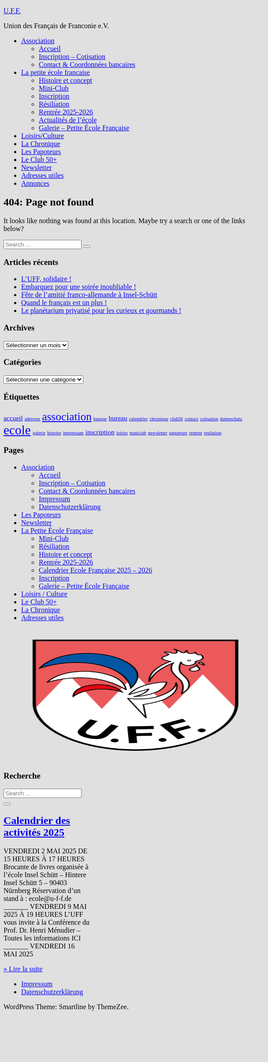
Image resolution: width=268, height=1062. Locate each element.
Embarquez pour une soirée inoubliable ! (78, 286)
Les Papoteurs (41, 151)
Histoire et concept (65, 80)
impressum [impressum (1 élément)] (73, 432)
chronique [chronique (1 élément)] (158, 418)
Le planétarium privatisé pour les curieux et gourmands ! (101, 310)
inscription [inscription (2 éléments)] (100, 432)
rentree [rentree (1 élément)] (195, 432)
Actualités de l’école (68, 120)
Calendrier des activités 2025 (37, 826)
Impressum (54, 499)
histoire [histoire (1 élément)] (54, 432)
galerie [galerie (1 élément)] (39, 432)
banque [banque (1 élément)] (100, 418)
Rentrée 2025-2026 (66, 112)
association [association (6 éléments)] (67, 416)
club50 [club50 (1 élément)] (176, 418)
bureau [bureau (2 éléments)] (118, 418)
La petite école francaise (55, 72)
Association (38, 40)
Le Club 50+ (39, 159)
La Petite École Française (57, 530)
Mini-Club (54, 88)
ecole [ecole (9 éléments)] (17, 430)
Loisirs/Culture (42, 136)
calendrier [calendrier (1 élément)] (138, 418)
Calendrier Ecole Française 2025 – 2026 (95, 570)
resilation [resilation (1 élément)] (213, 432)
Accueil (50, 48)
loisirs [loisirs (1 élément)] (122, 432)
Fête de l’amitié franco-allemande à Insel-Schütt (89, 294)
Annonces (35, 183)
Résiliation (54, 104)
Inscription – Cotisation (72, 56)
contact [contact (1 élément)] (191, 418)
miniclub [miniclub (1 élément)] (138, 432)
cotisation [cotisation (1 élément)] (209, 418)
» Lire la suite (23, 969)
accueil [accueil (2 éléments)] (13, 418)
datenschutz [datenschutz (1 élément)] (231, 418)
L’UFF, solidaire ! (46, 279)
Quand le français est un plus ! (64, 302)
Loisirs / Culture (44, 594)
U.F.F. (12, 11)
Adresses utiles (42, 175)
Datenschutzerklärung (69, 507)
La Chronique (40, 143)
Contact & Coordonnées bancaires (87, 64)
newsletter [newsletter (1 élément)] (158, 432)
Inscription (54, 96)
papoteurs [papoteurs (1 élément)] (178, 432)
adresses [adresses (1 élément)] (33, 418)
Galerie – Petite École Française (84, 128)
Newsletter (36, 167)
